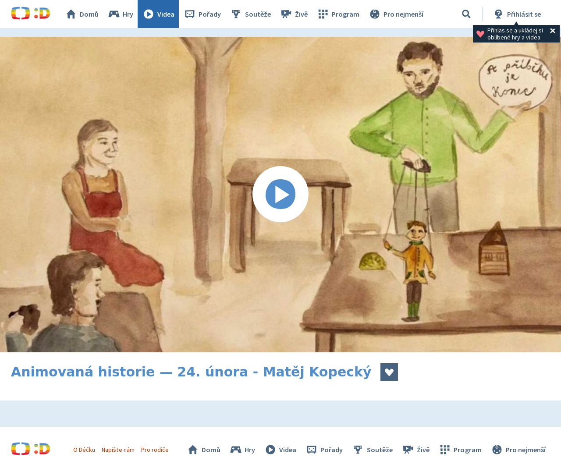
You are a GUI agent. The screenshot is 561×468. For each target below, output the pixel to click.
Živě (294, 14)
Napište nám (118, 450)
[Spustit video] (280, 194)
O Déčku (84, 450)
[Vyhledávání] (466, 14)
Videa (158, 14)
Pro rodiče (155, 450)
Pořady (202, 14)
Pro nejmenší (395, 14)
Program (337, 14)
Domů (81, 14)
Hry (120, 14)
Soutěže (250, 14)
